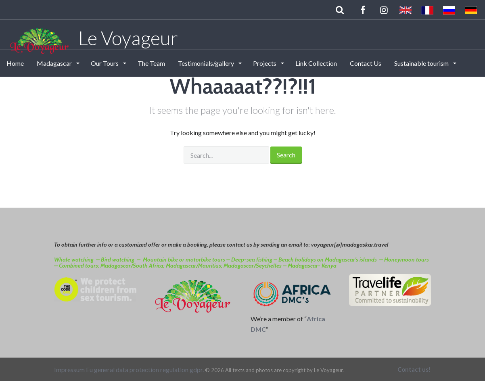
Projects (265, 63)
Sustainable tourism (422, 63)
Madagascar (55, 63)
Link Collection (316, 63)
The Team (151, 63)
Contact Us (365, 63)
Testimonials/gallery (206, 63)
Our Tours (105, 63)
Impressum (69, 369)
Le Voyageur (93, 37)
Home (15, 63)
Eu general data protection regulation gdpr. (145, 369)
